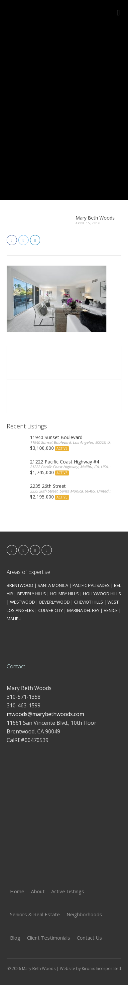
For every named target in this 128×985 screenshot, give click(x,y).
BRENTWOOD (20, 585)
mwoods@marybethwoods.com (45, 714)
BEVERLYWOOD (54, 602)
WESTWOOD (22, 602)
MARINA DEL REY (83, 610)
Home (17, 891)
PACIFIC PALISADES (91, 585)
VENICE (111, 610)
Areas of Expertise (28, 572)
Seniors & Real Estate (35, 914)
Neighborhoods (84, 914)
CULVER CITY (50, 610)
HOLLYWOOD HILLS (102, 594)
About (38, 891)
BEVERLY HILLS (31, 594)
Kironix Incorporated (101, 968)
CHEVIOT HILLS (88, 602)
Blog (15, 937)
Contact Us (89, 937)
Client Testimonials (48, 937)
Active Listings (67, 891)
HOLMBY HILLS (64, 594)
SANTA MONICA (53, 585)
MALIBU (14, 619)
